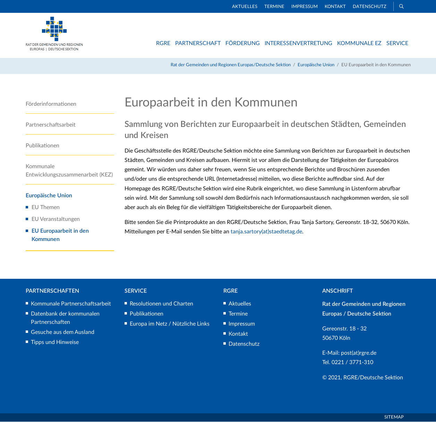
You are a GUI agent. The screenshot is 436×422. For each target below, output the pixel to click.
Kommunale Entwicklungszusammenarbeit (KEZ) (69, 171)
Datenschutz (369, 7)
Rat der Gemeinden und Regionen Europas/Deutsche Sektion (231, 65)
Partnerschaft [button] (198, 43)
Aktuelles (244, 7)
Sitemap (394, 417)
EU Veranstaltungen (56, 219)
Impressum (304, 7)
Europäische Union (316, 65)
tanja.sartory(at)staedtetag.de (266, 232)
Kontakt (335, 7)
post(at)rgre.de (358, 353)
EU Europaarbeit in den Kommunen (60, 235)
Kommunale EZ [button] (359, 43)
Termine (274, 7)
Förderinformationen (51, 104)
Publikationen (42, 146)
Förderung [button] (242, 43)
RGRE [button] (163, 43)
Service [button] (397, 43)
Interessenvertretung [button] (298, 43)
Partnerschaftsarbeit (51, 125)
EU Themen (46, 207)
